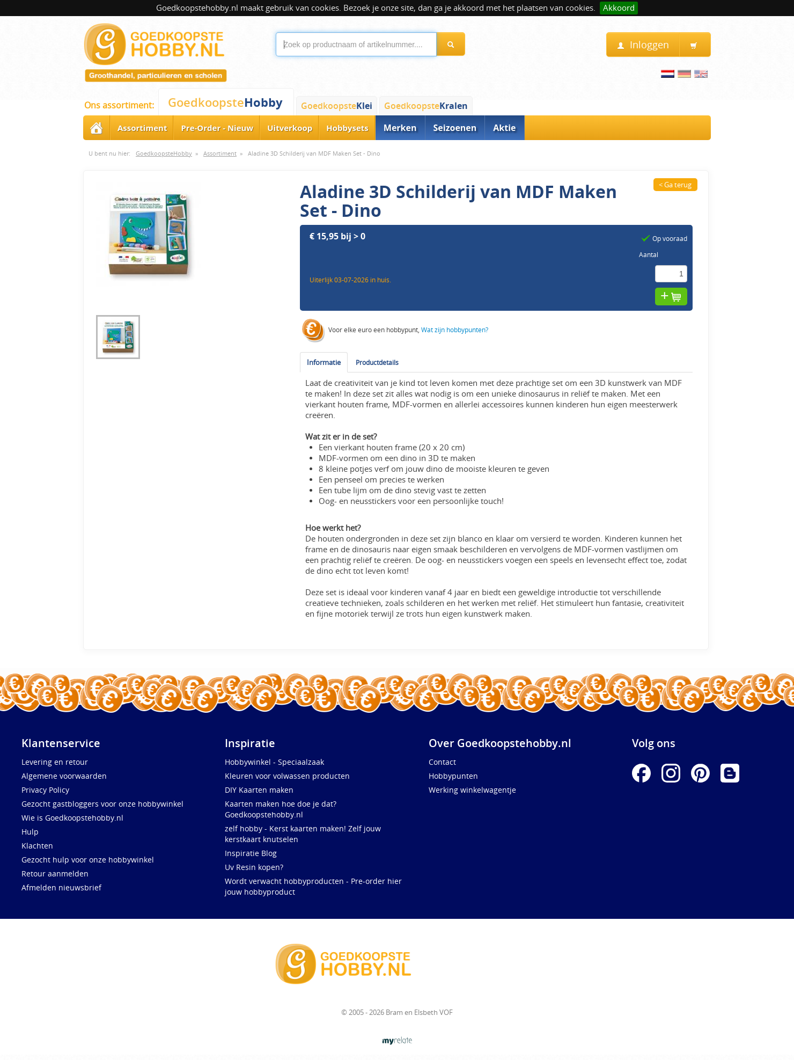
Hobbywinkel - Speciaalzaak (274, 762)
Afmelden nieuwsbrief (61, 887)
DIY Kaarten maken (259, 790)
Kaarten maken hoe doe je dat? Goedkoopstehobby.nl (280, 809)
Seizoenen (455, 128)
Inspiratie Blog (251, 853)
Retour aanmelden (55, 873)
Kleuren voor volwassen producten (287, 776)
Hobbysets (347, 127)
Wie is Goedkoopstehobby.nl (72, 818)
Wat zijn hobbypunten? (454, 330)
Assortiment (142, 127)
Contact (442, 762)
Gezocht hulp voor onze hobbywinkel (87, 859)
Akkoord (619, 8)
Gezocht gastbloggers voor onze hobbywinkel (102, 804)
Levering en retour (54, 762)
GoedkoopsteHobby (164, 153)
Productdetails (377, 362)
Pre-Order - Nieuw (217, 127)
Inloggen (643, 45)
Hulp (30, 832)
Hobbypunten (453, 776)
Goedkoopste (225, 102)
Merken (400, 128)
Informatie (324, 362)
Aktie (504, 128)
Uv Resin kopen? (254, 867)
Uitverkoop (289, 127)
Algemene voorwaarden (64, 776)
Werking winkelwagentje (472, 790)
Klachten (37, 845)
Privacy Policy (45, 790)
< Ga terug (675, 184)
